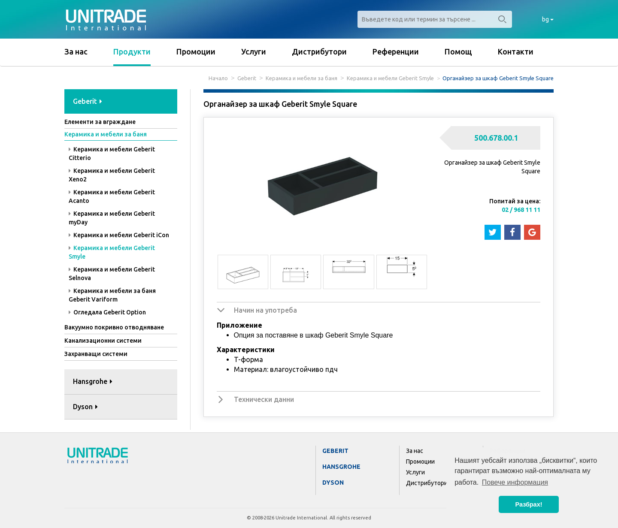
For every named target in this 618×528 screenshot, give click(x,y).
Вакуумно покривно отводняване (114, 327)
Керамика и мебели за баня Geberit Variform (112, 295)
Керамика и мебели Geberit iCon (119, 235)
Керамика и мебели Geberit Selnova (112, 273)
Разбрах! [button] (528, 504)
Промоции (195, 51)
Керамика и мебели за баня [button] (105, 134)
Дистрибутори (319, 51)
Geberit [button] (87, 101)
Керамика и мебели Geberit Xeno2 (112, 175)
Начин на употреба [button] (265, 310)
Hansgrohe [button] (92, 381)
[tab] (120, 102)
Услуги (253, 51)
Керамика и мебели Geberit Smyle (390, 78)
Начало (218, 78)
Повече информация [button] (515, 482)
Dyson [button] (85, 406)
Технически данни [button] (264, 399)
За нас (76, 51)
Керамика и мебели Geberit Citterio (112, 153)
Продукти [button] (132, 51)
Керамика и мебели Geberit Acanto (112, 196)
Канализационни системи (103, 340)
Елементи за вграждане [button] (100, 121)
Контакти (515, 51)
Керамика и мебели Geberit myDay (112, 218)
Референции (396, 51)
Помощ (458, 51)
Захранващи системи (95, 353)
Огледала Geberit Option (107, 312)
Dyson (333, 482)
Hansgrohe (341, 466)
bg (548, 19)
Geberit (246, 78)
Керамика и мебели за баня (301, 78)
